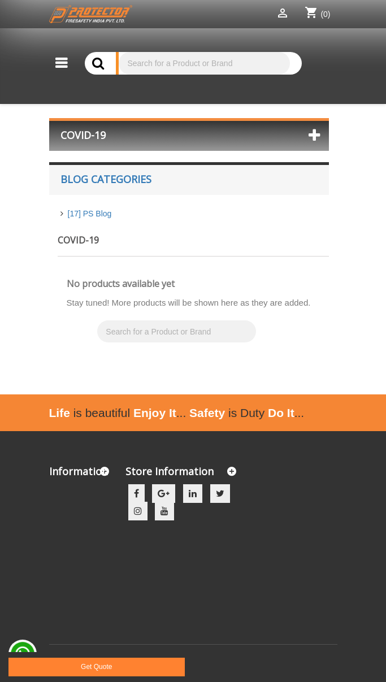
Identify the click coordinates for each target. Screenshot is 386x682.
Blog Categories (105, 179)
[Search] (204, 63)
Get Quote (96, 667)
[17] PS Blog (90, 213)
